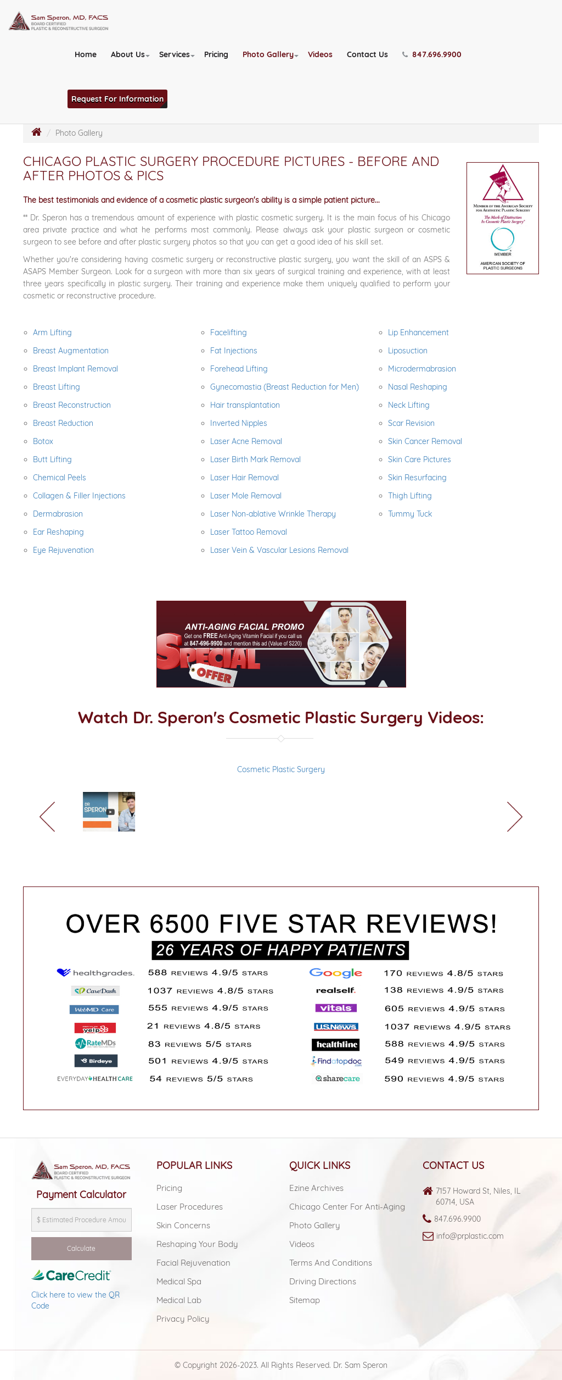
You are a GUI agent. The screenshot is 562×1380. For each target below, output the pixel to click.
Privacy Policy (183, 1319)
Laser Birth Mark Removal (255, 459)
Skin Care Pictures (419, 459)
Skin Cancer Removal (425, 441)
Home (86, 54)
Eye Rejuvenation (63, 550)
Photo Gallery (268, 54)
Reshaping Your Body (197, 1244)
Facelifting (228, 332)
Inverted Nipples (238, 423)
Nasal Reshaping (417, 387)
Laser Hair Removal (244, 478)
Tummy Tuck (410, 514)
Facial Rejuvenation (193, 1262)
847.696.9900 (457, 1219)
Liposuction (408, 351)
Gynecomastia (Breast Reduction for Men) (284, 387)
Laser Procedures (189, 1206)
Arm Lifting (52, 332)
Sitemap (304, 1300)
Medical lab (178, 1300)
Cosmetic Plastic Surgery (281, 769)
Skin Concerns (183, 1225)
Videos (320, 54)
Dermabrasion (58, 514)
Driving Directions (322, 1281)
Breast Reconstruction (72, 405)
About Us (128, 54)
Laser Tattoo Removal (248, 532)
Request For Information (117, 99)
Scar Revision (411, 423)
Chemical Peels (59, 478)
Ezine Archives (316, 1188)
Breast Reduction (63, 423)
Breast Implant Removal (75, 369)
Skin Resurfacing (417, 478)
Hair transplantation (245, 405)
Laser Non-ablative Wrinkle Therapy (273, 514)
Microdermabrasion (422, 369)
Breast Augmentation (71, 351)
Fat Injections (233, 351)
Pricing (216, 54)
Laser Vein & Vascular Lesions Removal (279, 550)
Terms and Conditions (330, 1262)
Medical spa (178, 1281)
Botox (43, 441)
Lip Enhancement (418, 332)
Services (174, 54)
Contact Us (367, 54)
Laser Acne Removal (246, 441)
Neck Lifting (409, 405)
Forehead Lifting (239, 369)
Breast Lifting (56, 387)
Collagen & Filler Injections (79, 496)
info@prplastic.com (470, 1236)
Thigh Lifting (410, 496)
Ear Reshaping (58, 532)
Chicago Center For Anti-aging (347, 1206)
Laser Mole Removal (246, 496)
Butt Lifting (52, 459)
